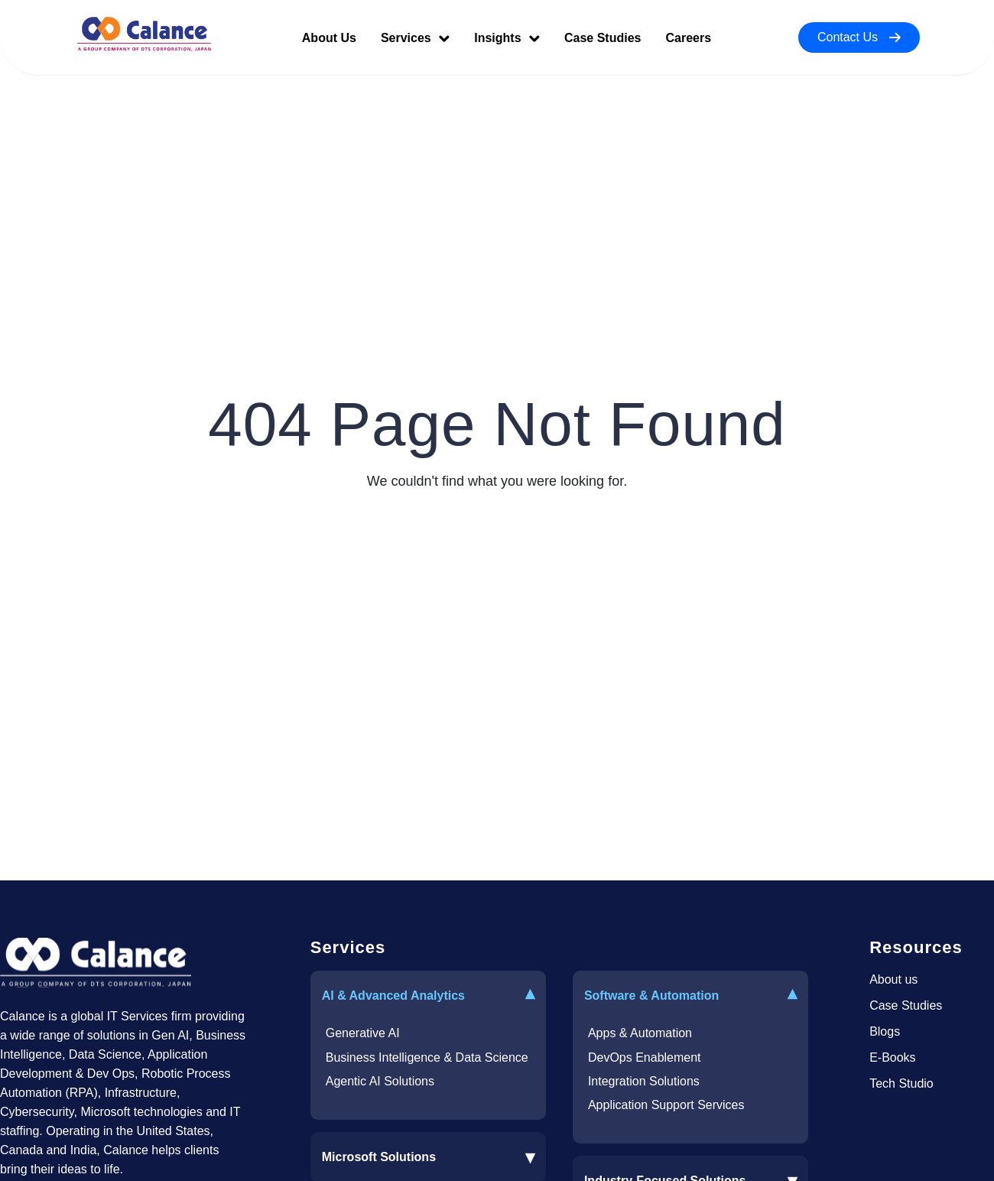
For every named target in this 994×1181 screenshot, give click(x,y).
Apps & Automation (640, 1032)
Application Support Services (666, 1104)
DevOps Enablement (644, 1057)
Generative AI (363, 1032)
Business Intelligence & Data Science (427, 1057)
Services (415, 37)
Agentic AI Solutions (380, 1081)
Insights (507, 37)
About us (893, 979)
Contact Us (859, 37)
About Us (329, 37)
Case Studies (602, 37)
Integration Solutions (644, 1081)
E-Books (892, 1057)
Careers (688, 37)
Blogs (884, 1031)
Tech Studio (901, 1083)
